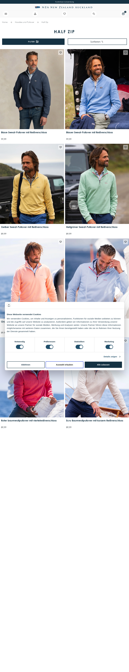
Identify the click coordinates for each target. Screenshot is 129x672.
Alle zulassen (103, 365)
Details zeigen (110, 357)
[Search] (94, 13)
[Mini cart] (123, 13)
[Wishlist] (64, 13)
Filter (33, 41)
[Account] (35, 13)
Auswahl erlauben (64, 365)
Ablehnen (25, 365)
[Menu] (5, 13)
